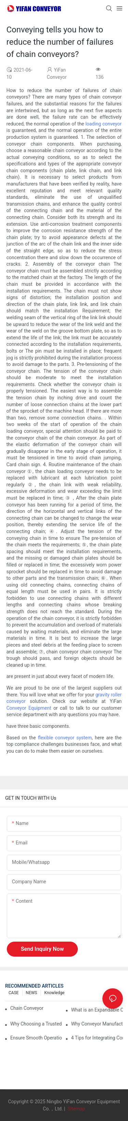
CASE (14, 992)
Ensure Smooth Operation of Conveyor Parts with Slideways (36, 1038)
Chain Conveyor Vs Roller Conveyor (27, 1008)
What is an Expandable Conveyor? (97, 1010)
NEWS (31, 992)
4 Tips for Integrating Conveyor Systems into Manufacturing (97, 1038)
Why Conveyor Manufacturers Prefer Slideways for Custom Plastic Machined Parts (97, 1024)
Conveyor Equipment (28, 708)
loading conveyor (103, 124)
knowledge (54, 992)
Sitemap (75, 1108)
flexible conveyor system (65, 737)
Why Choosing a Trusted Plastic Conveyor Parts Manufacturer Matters (36, 1024)
